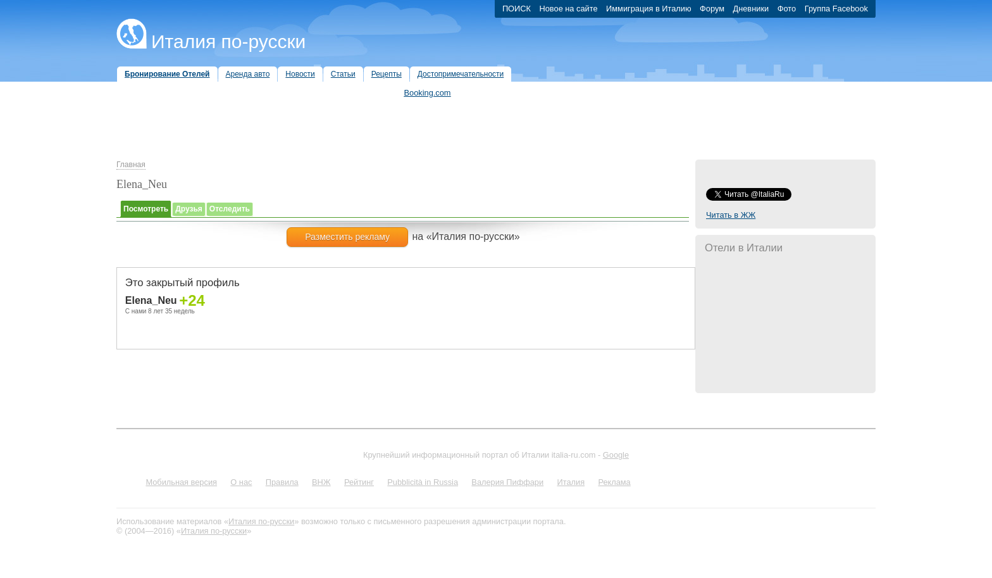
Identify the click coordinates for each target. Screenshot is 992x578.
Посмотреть (145, 208)
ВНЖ (321, 482)
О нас (241, 482)
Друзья (188, 208)
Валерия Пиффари (507, 482)
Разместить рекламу (347, 237)
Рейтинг (359, 482)
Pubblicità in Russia (422, 482)
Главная (131, 164)
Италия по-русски (228, 41)
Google (616, 455)
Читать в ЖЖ (730, 215)
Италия (571, 482)
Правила (282, 482)
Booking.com (427, 92)
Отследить (229, 208)
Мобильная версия (181, 482)
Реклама (614, 482)
